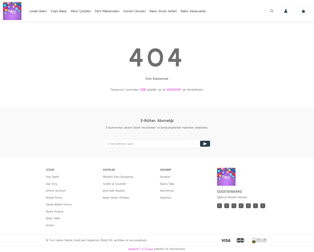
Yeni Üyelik (52, 176)
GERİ (143, 89)
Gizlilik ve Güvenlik (114, 183)
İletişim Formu (54, 197)
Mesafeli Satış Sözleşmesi (118, 176)
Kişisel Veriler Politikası (116, 197)
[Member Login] (284, 11)
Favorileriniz (167, 190)
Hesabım (165, 176)
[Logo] (12, 11)
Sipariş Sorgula (54, 211)
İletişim (50, 225)
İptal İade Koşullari (114, 190)
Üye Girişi (51, 183)
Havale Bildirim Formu (59, 204)
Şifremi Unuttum (56, 190)
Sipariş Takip (167, 183)
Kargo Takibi (53, 218)
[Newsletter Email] (157, 144)
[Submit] (205, 144)
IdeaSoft (133, 249)
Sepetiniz (165, 197)
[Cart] (303, 11)
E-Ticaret (147, 249)
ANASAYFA (174, 89)
